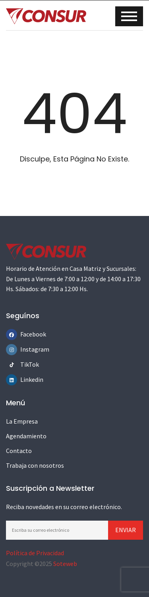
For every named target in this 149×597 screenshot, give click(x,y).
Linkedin (25, 379)
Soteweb (65, 564)
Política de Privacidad (35, 553)
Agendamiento (26, 436)
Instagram (25, 349)
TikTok (25, 364)
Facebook (25, 334)
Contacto (19, 451)
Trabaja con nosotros (35, 465)
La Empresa (22, 421)
